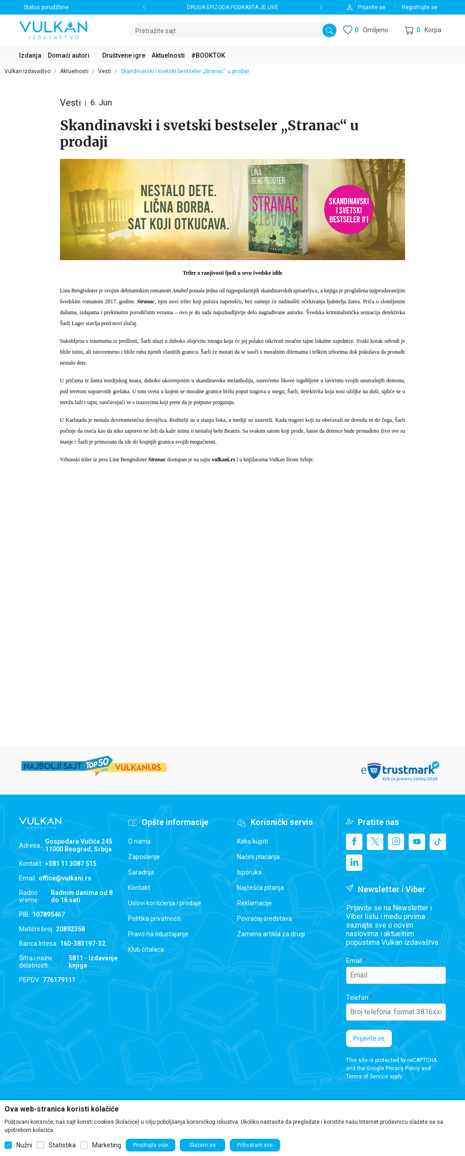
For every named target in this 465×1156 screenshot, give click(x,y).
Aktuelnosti (74, 71)
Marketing (106, 1145)
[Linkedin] (354, 863)
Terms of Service (367, 1076)
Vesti (104, 71)
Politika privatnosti (154, 918)
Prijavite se (369, 1038)
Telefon (357, 997)
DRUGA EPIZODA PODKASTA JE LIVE (232, 7)
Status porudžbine (46, 7)
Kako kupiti (252, 841)
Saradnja (141, 872)
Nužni (24, 1145)
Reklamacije (254, 903)
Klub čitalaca (146, 949)
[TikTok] (438, 842)
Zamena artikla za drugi (271, 934)
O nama (139, 841)
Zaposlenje (144, 856)
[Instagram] (396, 842)
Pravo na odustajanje (158, 934)
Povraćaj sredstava (264, 918)
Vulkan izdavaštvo (27, 71)
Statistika (62, 1145)
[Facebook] (354, 842)
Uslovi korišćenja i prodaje (164, 903)
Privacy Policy (403, 1068)
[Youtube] (417, 842)
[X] (375, 842)
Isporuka (249, 872)
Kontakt (139, 887)
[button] (423, 30)
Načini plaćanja (258, 856)
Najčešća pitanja (260, 887)
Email (354, 960)
